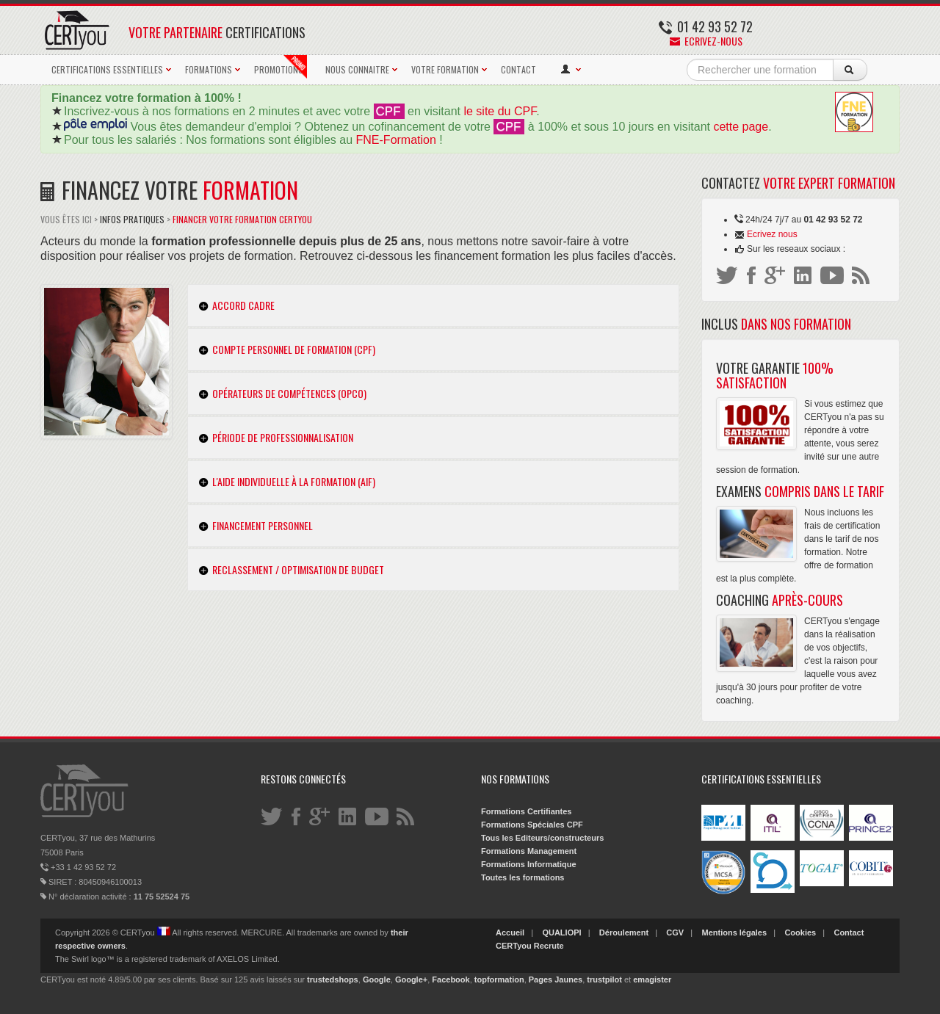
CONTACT (518, 69)
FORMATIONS (208, 69)
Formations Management (528, 851)
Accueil (510, 932)
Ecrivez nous (772, 234)
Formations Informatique (528, 864)
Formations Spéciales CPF (532, 824)
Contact (849, 932)
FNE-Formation (396, 140)
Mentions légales (734, 932)
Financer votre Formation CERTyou (242, 219)
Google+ (411, 979)
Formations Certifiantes (526, 811)
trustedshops (332, 979)
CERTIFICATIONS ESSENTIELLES (107, 69)
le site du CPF (499, 111)
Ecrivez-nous (706, 40)
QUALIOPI (561, 932)
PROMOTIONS (280, 67)
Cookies (800, 932)
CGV (675, 932)
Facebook (450, 979)
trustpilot (604, 979)
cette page (740, 126)
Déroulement (623, 932)
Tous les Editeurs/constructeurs (542, 837)
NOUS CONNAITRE (357, 69)
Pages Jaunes (555, 979)
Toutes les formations (522, 877)
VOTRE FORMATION (445, 69)
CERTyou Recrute (530, 945)
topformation (499, 979)
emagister (652, 979)
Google (377, 979)
